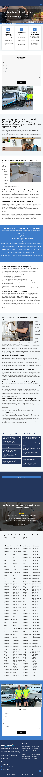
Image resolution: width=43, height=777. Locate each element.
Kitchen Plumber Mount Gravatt (27, 600)
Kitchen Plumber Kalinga (17, 649)
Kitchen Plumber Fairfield (16, 578)
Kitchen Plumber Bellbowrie (6, 587)
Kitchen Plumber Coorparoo (6, 665)
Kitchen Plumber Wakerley (35, 632)
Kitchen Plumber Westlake (35, 641)
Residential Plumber (26, 756)
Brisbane (24, 538)
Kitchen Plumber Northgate (25, 626)
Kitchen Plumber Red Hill (27, 661)
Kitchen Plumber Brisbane (6, 608)
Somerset (5, 537)
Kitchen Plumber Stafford (36, 581)
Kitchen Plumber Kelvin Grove (17, 662)
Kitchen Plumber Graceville (16, 605)
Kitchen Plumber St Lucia (35, 579)
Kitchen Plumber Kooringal (16, 676)
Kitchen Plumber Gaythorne (16, 596)
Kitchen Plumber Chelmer (6, 650)
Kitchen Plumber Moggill (27, 583)
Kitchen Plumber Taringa (11, 23)
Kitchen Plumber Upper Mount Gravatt (36, 626)
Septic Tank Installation (37, 754)
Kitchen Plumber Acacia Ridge (8, 549)
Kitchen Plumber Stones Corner (36, 587)
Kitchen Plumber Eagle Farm (17, 557)
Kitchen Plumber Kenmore (16, 665)
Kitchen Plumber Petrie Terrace (27, 644)
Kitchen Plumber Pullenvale (25, 656)
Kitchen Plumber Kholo (17, 673)
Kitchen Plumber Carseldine (6, 641)
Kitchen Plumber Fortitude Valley (16, 593)
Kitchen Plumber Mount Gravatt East (27, 603)
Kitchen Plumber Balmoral (6, 581)
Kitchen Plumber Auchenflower (6, 575)
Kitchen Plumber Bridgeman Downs (7, 602)
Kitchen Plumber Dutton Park (17, 554)
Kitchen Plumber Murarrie (25, 609)
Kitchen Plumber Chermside (6, 653)
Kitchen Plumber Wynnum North (35, 662)
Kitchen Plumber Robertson (25, 670)
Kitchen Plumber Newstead (25, 620)
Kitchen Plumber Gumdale (16, 612)
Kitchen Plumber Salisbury (35, 552)
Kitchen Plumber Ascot (7, 568)
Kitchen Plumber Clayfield (6, 659)
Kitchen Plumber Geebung (16, 599)
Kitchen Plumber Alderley (6, 554)
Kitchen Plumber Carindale (6, 638)
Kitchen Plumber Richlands (25, 664)
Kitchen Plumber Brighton (6, 605)
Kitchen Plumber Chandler (6, 644)
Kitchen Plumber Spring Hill (36, 576)
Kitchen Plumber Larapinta (25, 550)
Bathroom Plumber (26, 748)
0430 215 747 (21, 1)
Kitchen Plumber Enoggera (16, 569)
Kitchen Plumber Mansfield (25, 570)
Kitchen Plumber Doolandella (6, 676)
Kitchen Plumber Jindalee (16, 647)
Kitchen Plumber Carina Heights (8, 635)
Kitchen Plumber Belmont (6, 590)
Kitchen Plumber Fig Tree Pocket (16, 584)
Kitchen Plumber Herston (17, 628)
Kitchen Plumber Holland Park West (17, 637)
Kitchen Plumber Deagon (8, 673)
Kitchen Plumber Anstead (6, 563)
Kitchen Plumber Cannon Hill (8, 631)
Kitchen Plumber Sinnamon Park (35, 570)
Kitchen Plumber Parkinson (25, 641)
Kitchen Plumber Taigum (36, 598)
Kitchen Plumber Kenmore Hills (16, 668)
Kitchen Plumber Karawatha (16, 658)
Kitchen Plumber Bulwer (8, 619)
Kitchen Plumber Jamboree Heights (16, 644)
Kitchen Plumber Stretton (36, 589)
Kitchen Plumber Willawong (35, 644)
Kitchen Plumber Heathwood (16, 622)
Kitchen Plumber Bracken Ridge (6, 599)
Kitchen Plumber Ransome (25, 659)
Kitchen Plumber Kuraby (27, 548)
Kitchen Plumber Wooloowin (35, 656)
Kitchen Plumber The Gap (35, 611)
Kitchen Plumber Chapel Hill (8, 647)
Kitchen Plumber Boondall (6, 593)
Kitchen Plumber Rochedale (25, 673)
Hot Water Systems (26, 746)
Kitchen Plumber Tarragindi (35, 602)
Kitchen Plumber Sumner (36, 590)
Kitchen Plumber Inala (17, 639)
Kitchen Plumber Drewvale (16, 549)
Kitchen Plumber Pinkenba (25, 650)
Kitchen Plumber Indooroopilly (16, 641)
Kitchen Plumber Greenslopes (16, 609)
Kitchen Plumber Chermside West (6, 656)
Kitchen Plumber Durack (17, 551)
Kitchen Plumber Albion (8, 551)
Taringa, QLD (6, 769)
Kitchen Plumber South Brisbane (36, 573)
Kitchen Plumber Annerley (6, 560)
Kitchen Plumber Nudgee (27, 628)
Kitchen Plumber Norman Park (25, 623)
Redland (5, 538)
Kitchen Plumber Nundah (27, 633)
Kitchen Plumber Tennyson (35, 608)
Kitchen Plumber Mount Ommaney (27, 606)
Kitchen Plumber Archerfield (6, 566)
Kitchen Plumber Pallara (27, 639)
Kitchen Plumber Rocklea (25, 676)
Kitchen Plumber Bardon (8, 584)
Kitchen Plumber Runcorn (35, 549)
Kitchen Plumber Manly (27, 565)
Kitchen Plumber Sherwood (35, 564)
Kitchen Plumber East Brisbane (17, 560)
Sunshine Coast (16, 538)
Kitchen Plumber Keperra (16, 671)
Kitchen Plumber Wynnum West (35, 665)
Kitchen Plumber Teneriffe (35, 605)
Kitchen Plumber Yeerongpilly (35, 668)
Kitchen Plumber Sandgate (35, 555)
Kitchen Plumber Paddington (25, 637)
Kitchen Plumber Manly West (27, 567)
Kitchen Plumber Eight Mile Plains (17, 563)
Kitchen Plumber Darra (8, 672)
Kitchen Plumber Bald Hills (7, 578)
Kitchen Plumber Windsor (35, 649)
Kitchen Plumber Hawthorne (16, 619)
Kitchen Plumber (36, 746)
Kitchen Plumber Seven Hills (36, 558)
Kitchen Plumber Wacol (36, 630)
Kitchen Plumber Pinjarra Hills (27, 647)
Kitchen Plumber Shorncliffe (35, 567)
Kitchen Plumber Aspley (8, 572)
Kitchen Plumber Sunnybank (35, 593)
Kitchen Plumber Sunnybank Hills (35, 596)
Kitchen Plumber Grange (17, 607)
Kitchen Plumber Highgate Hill (16, 631)
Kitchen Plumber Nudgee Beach (27, 631)
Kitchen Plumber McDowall (25, 573)
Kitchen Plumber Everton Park (17, 575)
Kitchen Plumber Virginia (36, 628)
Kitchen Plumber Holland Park (17, 634)
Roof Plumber (35, 748)
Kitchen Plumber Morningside (25, 591)
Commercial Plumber (36, 756)
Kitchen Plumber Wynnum (35, 659)
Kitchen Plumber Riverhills (25, 667)
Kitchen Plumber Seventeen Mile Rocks (36, 561)
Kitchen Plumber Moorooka (25, 585)
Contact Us (35, 758)
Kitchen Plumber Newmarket (25, 617)
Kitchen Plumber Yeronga (35, 671)
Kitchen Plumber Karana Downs (17, 655)
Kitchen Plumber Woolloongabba (35, 653)
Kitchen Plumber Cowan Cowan (8, 670)
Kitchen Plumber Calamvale (6, 625)
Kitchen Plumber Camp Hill (8, 628)
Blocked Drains (25, 750)
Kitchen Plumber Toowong (35, 617)
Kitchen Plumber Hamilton (16, 615)
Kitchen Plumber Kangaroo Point (16, 652)
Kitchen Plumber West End (36, 638)
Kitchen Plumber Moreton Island (25, 588)
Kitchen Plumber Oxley (27, 634)
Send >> (21, 82)
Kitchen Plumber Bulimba (6, 617)
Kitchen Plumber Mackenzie (25, 563)
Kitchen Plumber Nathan (27, 611)
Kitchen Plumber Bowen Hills (8, 596)
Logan (14, 537)
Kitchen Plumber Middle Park (27, 576)
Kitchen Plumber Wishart (36, 651)
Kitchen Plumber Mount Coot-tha (27, 594)
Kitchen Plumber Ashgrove (6, 570)
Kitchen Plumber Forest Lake (17, 590)
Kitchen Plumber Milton (27, 578)
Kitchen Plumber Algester (6, 557)
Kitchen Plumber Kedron (17, 660)
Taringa (5, 23)
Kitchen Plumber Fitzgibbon (16, 587)
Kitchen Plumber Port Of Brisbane (27, 653)
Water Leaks (35, 750)
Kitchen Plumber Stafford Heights (36, 584)
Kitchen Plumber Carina (8, 633)
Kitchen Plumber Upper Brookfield (36, 620)
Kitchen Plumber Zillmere (35, 674)
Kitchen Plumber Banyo (8, 583)
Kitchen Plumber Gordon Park (17, 602)
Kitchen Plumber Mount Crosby (27, 597)
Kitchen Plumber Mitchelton (25, 581)
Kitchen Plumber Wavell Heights (36, 635)
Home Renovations (26, 758)
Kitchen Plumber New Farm (26, 614)
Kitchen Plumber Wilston (36, 646)
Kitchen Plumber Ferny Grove (17, 581)
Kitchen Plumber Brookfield (6, 614)
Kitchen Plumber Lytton (27, 557)
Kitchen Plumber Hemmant (16, 625)
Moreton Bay (25, 537)
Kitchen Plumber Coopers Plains (6, 662)
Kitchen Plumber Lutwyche (25, 555)
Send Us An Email (8, 767)
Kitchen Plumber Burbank (6, 622)
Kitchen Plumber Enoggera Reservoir (16, 572)
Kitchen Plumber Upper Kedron (36, 623)
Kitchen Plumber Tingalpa (35, 614)
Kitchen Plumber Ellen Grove (17, 566)
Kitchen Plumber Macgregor (25, 560)
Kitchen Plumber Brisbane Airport (6, 611)
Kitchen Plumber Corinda (8, 667)
